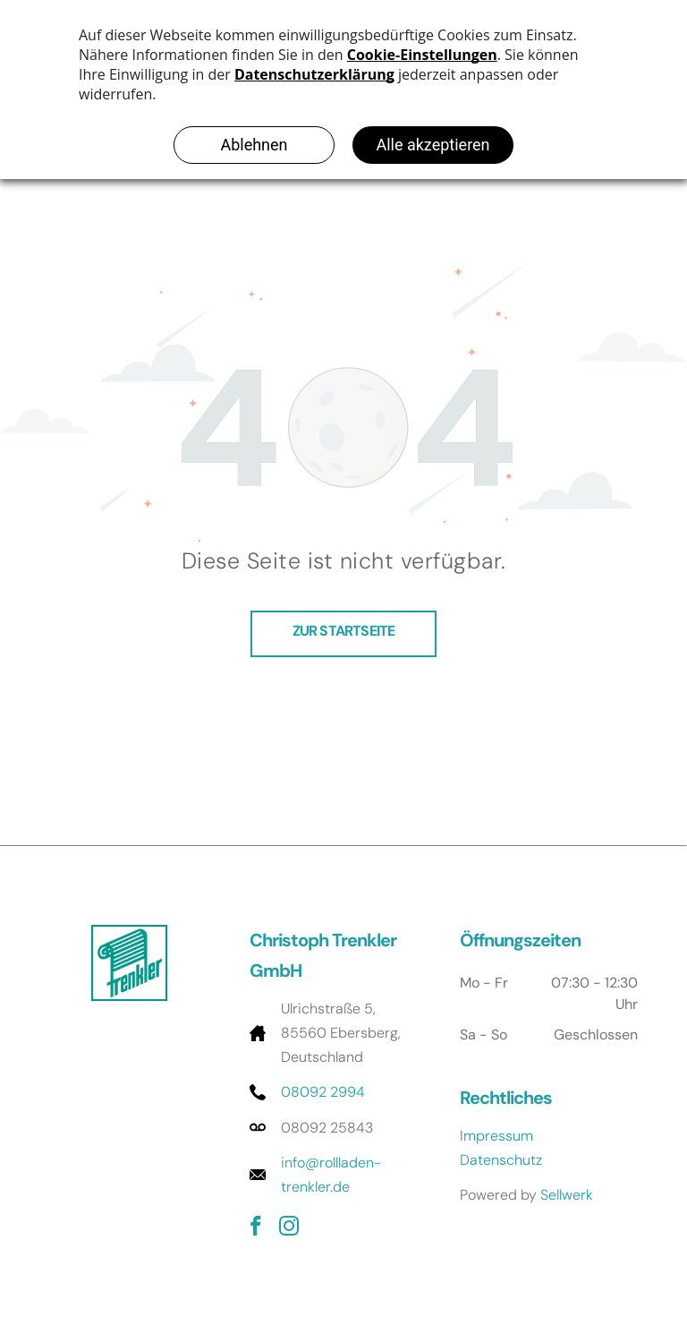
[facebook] (255, 1228)
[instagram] (288, 1228)
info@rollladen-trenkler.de (331, 1174)
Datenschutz (501, 1159)
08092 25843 (327, 1127)
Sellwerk (566, 1194)
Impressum (496, 1135)
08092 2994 (323, 1091)
